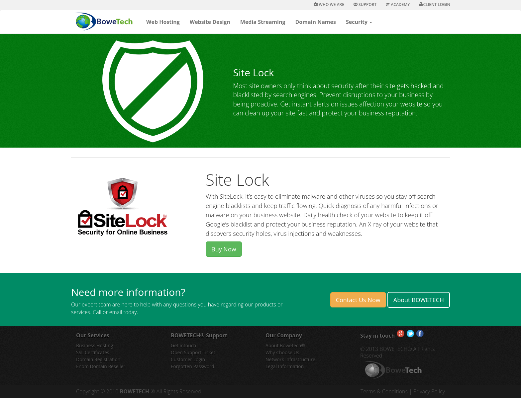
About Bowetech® (285, 345)
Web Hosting (163, 22)
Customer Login (188, 359)
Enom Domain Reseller (100, 366)
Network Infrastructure (290, 359)
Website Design (210, 22)
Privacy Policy (429, 391)
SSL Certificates (92, 352)
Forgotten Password (192, 366)
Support (365, 4)
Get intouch (183, 345)
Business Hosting (94, 345)
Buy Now (223, 249)
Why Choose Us (282, 352)
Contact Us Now (358, 300)
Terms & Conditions (385, 391)
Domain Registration (98, 359)
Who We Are (329, 4)
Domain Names (315, 22)
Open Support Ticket (193, 352)
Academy (398, 4)
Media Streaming (262, 22)
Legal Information (284, 366)
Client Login (434, 4)
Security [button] (359, 22)
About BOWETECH (418, 300)
